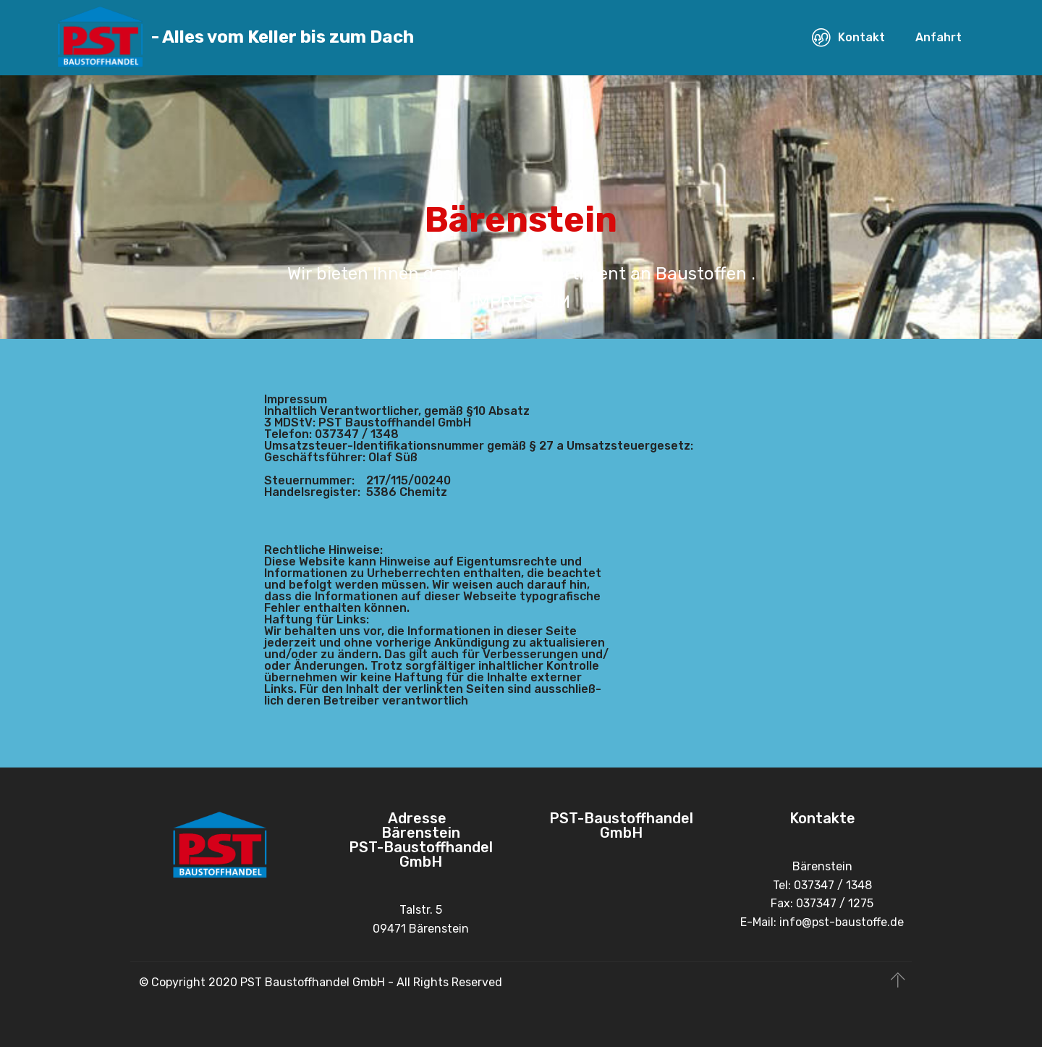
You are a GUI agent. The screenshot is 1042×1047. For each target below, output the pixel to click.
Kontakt (848, 37)
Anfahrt (938, 37)
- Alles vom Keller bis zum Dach (282, 37)
